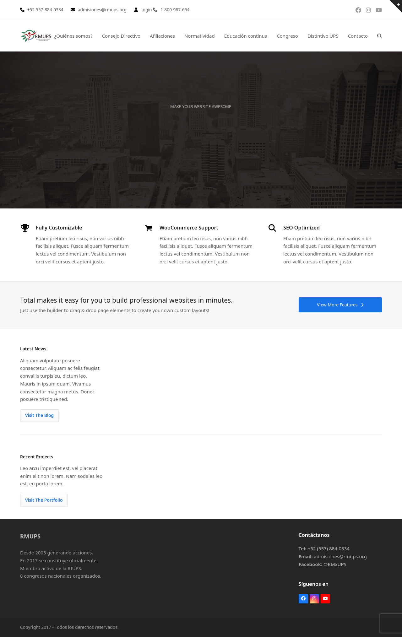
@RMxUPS (334, 564)
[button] (379, 35)
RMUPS (30, 536)
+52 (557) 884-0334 (329, 548)
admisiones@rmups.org (340, 556)
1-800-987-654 (174, 10)
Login (146, 10)
